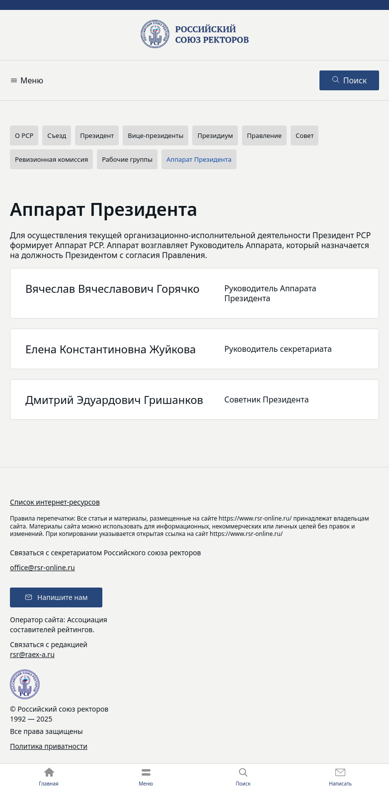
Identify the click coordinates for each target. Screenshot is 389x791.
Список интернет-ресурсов (55, 502)
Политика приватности (48, 746)
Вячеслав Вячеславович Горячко (112, 288)
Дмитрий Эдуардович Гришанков (114, 399)
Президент (97, 135)
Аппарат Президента (199, 159)
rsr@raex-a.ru (32, 654)
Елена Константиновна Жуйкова (110, 348)
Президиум (215, 135)
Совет (304, 135)
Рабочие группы (127, 159)
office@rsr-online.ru (42, 567)
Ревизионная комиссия (51, 159)
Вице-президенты (155, 135)
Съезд (56, 135)
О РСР (24, 135)
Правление (264, 135)
